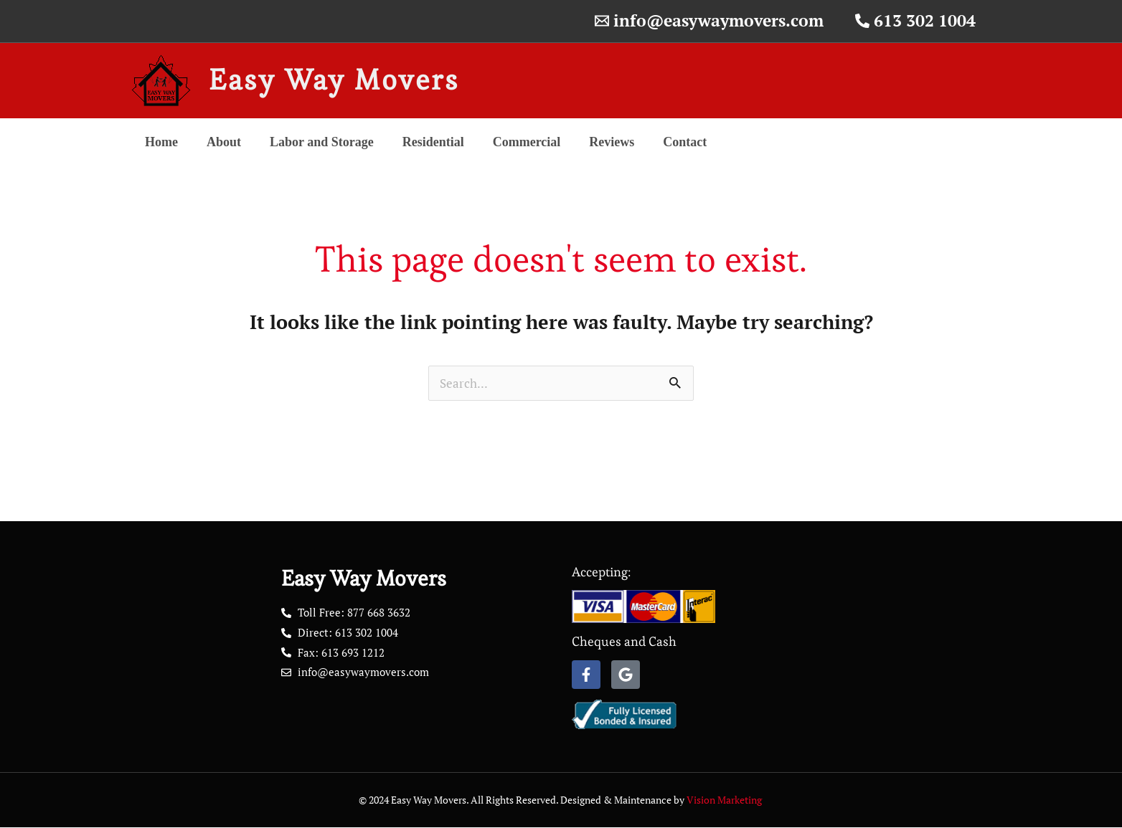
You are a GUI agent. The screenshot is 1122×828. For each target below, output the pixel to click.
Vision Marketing (725, 800)
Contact (685, 142)
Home (161, 142)
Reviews (611, 142)
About (224, 142)
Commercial (527, 142)
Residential (433, 142)
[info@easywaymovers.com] (709, 21)
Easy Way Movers (334, 80)
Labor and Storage (322, 142)
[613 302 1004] (915, 21)
